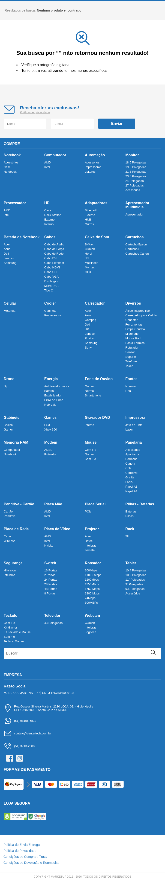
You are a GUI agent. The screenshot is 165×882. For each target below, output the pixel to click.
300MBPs (91, 602)
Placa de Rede (16, 529)
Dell (6, 253)
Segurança (13, 563)
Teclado (10, 615)
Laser (129, 429)
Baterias (130, 511)
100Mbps (91, 570)
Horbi (88, 253)
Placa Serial (95, 504)
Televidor (52, 615)
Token (129, 366)
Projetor (92, 529)
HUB (88, 219)
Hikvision (10, 570)
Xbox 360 (50, 429)
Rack (129, 529)
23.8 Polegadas (135, 176)
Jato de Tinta (133, 425)
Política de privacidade (35, 112)
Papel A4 (131, 491)
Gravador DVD (97, 417)
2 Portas (49, 575)
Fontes (131, 379)
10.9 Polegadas (135, 575)
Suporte (130, 356)
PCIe (88, 511)
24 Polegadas (134, 181)
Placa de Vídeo (57, 529)
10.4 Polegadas (135, 570)
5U (127, 536)
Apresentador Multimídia (137, 205)
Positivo (90, 338)
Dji (5, 386)
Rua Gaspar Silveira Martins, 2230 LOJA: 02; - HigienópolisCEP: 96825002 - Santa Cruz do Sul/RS (48, 708)
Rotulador (131, 347)
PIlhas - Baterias (139, 504)
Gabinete (50, 310)
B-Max (89, 244)
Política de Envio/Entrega (21, 845)
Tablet (130, 563)
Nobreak (50, 404)
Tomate (90, 550)
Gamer (89, 386)
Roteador (50, 454)
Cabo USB (51, 272)
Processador (15, 203)
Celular (10, 303)
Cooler (50, 303)
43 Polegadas (53, 623)
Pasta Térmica (135, 343)
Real (128, 391)
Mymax (90, 267)
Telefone (131, 361)
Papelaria (133, 442)
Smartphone (93, 395)
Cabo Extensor (54, 263)
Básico (8, 425)
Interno (49, 224)
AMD (47, 162)
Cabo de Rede (54, 253)
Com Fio (90, 449)
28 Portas (50, 584)
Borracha (131, 459)
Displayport (51, 281)
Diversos (133, 303)
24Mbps (90, 598)
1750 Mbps (92, 589)
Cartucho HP (133, 249)
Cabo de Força (54, 249)
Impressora (135, 417)
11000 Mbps (93, 575)
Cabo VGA (51, 276)
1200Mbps (92, 579)
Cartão (8, 511)
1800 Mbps (92, 593)
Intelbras (90, 545)
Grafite (129, 477)
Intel (47, 167)
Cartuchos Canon (137, 253)
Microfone (131, 333)
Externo (49, 219)
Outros (89, 224)
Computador (55, 155)
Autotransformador (56, 386)
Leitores (90, 171)
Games (50, 417)
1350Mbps (92, 584)
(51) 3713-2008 (19, 746)
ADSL (48, 449)
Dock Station (52, 215)
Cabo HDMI (52, 267)
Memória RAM (16, 442)
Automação (95, 155)
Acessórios (11, 162)
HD (47, 203)
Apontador (132, 454)
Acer (7, 244)
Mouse (91, 442)
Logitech (90, 632)
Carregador (95, 303)
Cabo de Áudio (54, 244)
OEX (88, 272)
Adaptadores (96, 203)
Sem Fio (90, 459)
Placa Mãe (53, 504)
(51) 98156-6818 (20, 721)
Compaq (90, 320)
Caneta (130, 463)
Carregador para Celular (141, 315)
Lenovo (9, 258)
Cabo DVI (50, 258)
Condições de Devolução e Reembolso (31, 863)
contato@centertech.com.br (27, 733)
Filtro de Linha (53, 400)
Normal (90, 391)
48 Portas (50, 589)
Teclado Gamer (14, 641)
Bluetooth (91, 210)
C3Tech (90, 249)
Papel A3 (131, 486)
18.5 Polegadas (135, 162)
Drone (9, 379)
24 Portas (50, 579)
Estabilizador (52, 395)
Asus (7, 249)
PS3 (47, 425)
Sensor (130, 352)
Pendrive (9, 516)
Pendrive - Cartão (19, 504)
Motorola (9, 310)
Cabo (7, 536)
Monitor (132, 155)
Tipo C (48, 290)
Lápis (128, 482)
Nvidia (48, 545)
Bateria (49, 391)
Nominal (130, 386)
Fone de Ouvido (99, 379)
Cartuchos (134, 237)
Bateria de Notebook (22, 237)
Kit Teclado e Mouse (17, 632)
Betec (89, 541)
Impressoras (93, 167)
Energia (51, 379)
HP (87, 329)
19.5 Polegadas (135, 167)
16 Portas (50, 570)
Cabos (50, 237)
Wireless (9, 541)
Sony (88, 347)
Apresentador (134, 214)
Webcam (92, 615)
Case (7, 167)
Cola (128, 468)
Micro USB (51, 286)
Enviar (117, 123)
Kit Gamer (10, 627)
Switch (50, 563)
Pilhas (129, 516)
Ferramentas (133, 324)
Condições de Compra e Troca (25, 857)
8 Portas (49, 593)
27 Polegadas (134, 185)
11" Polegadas (135, 579)
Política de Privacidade (19, 851)
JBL (87, 258)
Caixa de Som (97, 237)
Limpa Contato (135, 329)
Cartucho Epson (136, 244)
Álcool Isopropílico (137, 310)
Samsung (10, 263)
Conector (131, 320)
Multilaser (91, 263)
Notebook (12, 155)
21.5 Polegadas (135, 171)
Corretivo (131, 472)
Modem (50, 442)
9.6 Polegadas (134, 589)
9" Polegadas (134, 584)
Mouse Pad (133, 338)
